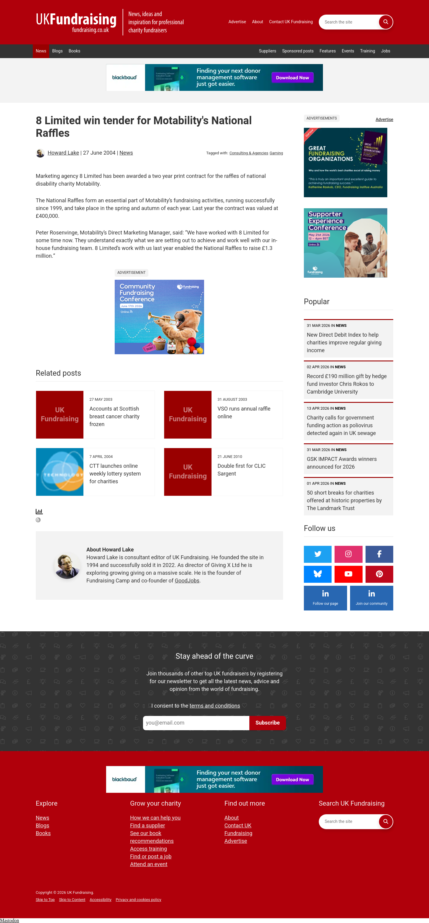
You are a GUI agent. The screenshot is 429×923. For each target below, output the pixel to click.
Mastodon (9, 920)
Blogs (57, 51)
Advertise (237, 22)
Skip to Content (72, 899)
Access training (148, 849)
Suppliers (267, 51)
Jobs (385, 51)
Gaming (276, 153)
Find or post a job (151, 857)
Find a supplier (147, 826)
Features (328, 51)
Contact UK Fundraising (291, 22)
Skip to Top (45, 899)
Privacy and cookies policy (138, 899)
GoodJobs (187, 581)
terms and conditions (214, 706)
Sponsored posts (298, 51)
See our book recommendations (152, 837)
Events (348, 51)
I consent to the (195, 706)
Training (367, 51)
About (257, 22)
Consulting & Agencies (248, 153)
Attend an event (148, 864)
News (41, 51)
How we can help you (155, 818)
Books (74, 51)
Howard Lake (63, 153)
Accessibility (100, 899)
